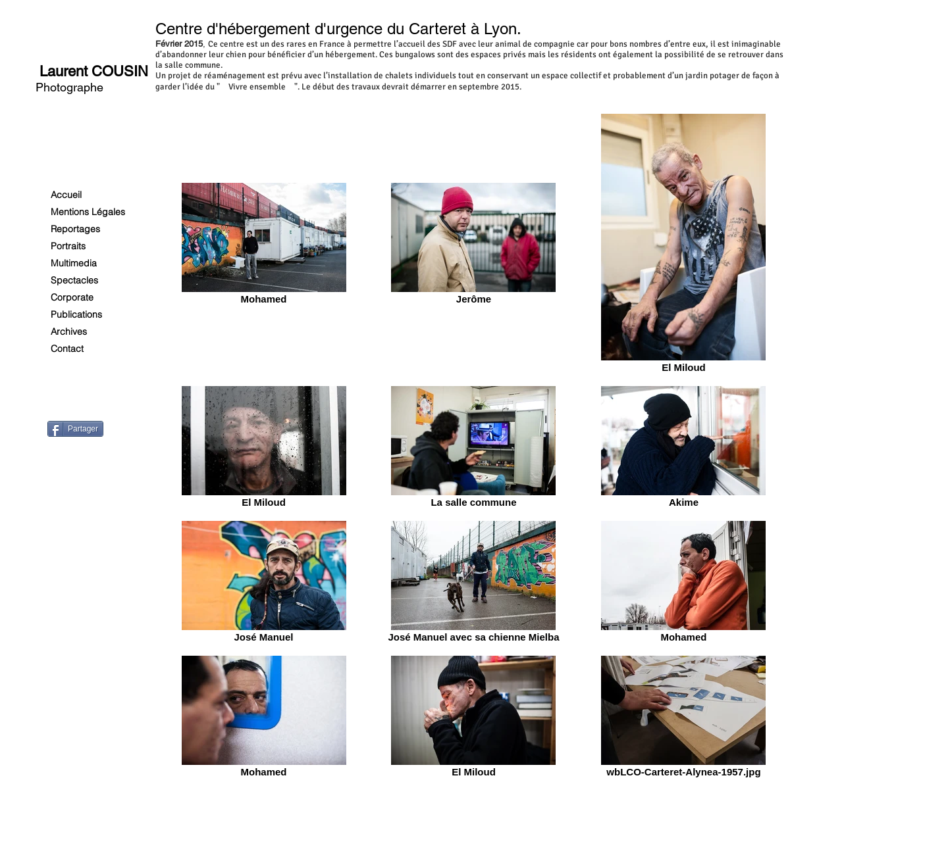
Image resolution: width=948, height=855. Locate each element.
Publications (76, 314)
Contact (67, 348)
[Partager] (75, 429)
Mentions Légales (88, 212)
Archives (69, 331)
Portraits (68, 246)
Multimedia (74, 263)
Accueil (66, 195)
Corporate (72, 297)
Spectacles (74, 280)
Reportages (75, 229)
